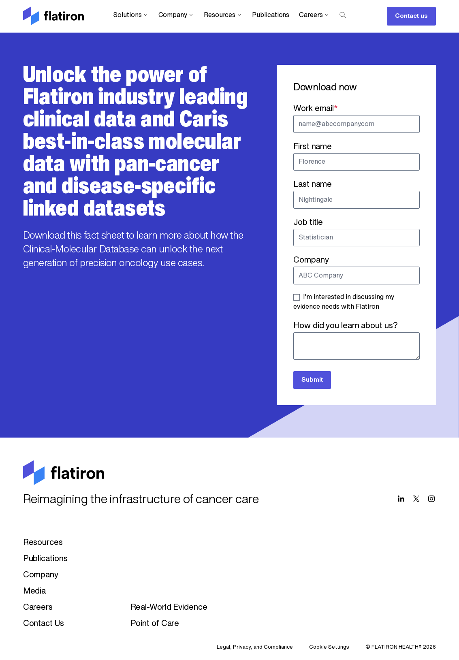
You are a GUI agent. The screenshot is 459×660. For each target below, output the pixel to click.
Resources (223, 15)
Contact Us (43, 624)
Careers (314, 15)
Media (34, 591)
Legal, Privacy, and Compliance (255, 647)
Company (176, 15)
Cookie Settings (329, 647)
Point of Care (154, 624)
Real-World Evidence (168, 608)
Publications (270, 15)
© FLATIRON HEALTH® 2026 (400, 647)
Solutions (130, 15)
